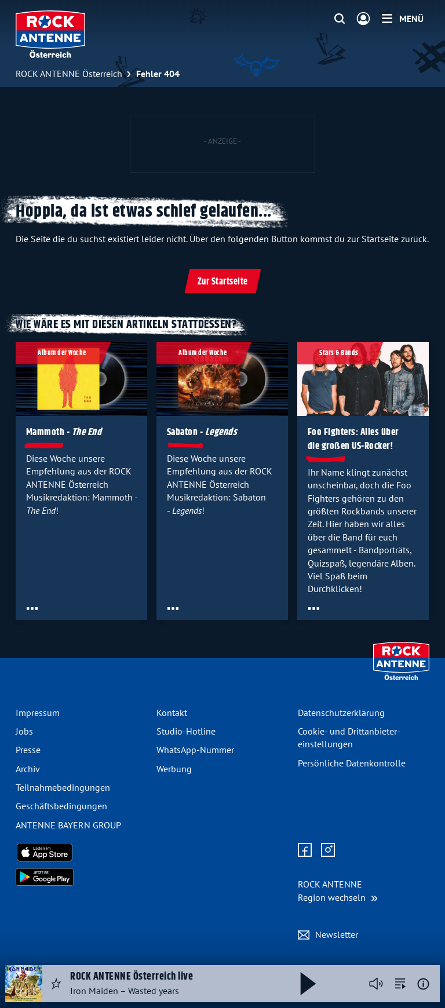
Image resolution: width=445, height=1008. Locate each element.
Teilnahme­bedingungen (63, 787)
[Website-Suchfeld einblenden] (340, 19)
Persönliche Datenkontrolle (352, 763)
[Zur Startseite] (401, 677)
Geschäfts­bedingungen (61, 806)
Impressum (38, 712)
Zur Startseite (223, 282)
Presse (28, 749)
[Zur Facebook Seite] (304, 850)
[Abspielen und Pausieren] (308, 984)
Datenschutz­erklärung (341, 712)
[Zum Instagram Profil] (328, 850)
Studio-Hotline (186, 731)
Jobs (24, 731)
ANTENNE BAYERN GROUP (68, 825)
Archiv (28, 769)
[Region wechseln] (338, 891)
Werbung (174, 769)
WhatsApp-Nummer (195, 749)
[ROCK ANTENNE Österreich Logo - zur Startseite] (50, 34)
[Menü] (402, 18)
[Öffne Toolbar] (32, 608)
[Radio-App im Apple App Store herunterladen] (81, 852)
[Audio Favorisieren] (56, 983)
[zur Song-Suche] (400, 983)
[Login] (363, 19)
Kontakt (171, 712)
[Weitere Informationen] (423, 984)
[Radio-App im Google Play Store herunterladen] (81, 877)
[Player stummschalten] (376, 983)
